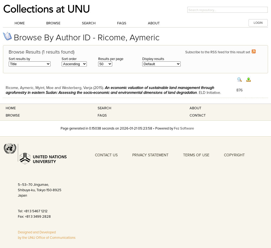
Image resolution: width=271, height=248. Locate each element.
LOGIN (258, 23)
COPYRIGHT (234, 155)
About (154, 23)
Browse (53, 23)
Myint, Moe (44, 87)
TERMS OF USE (196, 155)
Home (20, 23)
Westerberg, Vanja (77, 87)
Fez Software (184, 128)
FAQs (121, 23)
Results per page (110, 59)
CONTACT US (106, 155)
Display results (153, 59)
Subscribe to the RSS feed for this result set (220, 52)
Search (88, 23)
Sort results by (19, 59)
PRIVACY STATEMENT (150, 155)
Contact (198, 115)
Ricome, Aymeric (20, 87)
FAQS (102, 115)
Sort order (69, 59)
